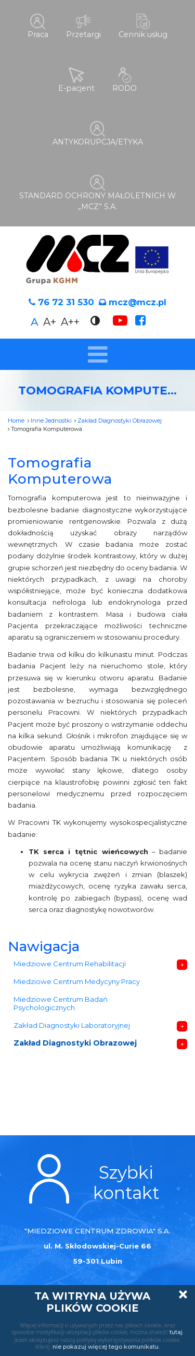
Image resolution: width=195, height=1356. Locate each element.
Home (16, 415)
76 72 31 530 (66, 297)
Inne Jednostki (51, 415)
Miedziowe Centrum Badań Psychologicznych (61, 998)
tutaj (176, 1332)
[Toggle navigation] (97, 350)
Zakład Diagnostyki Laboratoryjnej (72, 1021)
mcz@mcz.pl (137, 297)
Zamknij (183, 1294)
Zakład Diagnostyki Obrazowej (119, 415)
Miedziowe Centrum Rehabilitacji (70, 959)
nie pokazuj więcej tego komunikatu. (106, 1346)
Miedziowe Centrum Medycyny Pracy (77, 977)
